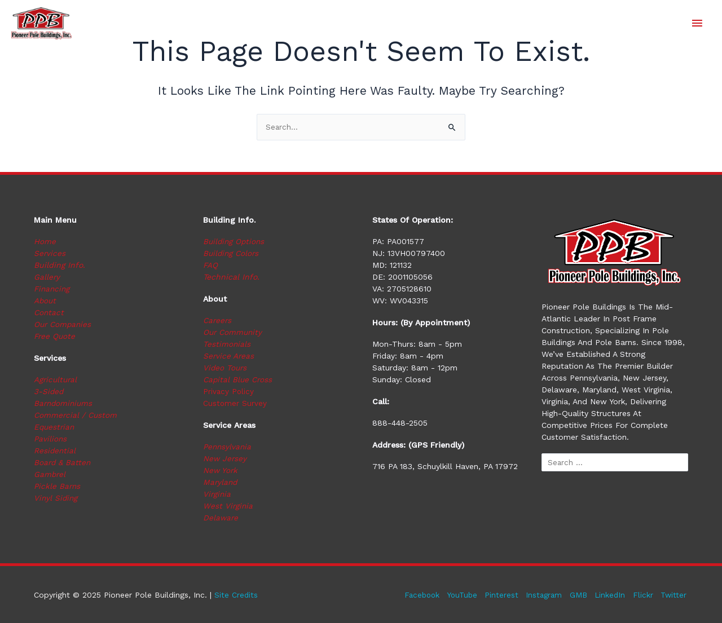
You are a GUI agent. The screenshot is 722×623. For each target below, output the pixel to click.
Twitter (674, 594)
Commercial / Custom (76, 415)
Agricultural (56, 380)
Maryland (221, 482)
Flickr (643, 594)
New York (221, 470)
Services (50, 253)
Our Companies (64, 324)
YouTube (456, 594)
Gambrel (50, 474)
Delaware (221, 518)
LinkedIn (609, 594)
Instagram (541, 594)
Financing (53, 289)
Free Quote (55, 336)
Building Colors (232, 253)
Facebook (413, 594)
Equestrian (55, 427)
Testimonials (226, 344)
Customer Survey (235, 403)
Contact (49, 312)
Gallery (47, 277)
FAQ (210, 265)
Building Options (235, 241)
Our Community (234, 332)
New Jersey (225, 458)
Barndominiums (64, 403)
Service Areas (229, 356)
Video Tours (225, 368)
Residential (55, 451)
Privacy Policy (229, 391)
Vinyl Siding (56, 498)
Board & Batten (63, 462)
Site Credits (236, 594)
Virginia (217, 494)
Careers (218, 320)
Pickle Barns (58, 486)
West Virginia (228, 506)
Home (45, 241)
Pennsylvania (228, 447)
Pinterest (497, 594)
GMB (576, 594)
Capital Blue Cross (239, 380)
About (45, 301)
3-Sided (49, 391)
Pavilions (51, 439)
